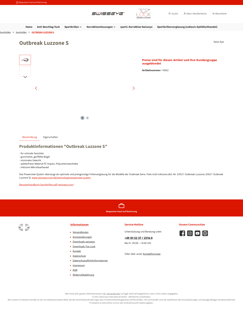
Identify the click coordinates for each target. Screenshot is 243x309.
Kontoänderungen (82, 236)
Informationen (79, 224)
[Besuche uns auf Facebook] (182, 233)
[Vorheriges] (36, 88)
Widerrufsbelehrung (83, 274)
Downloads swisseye (84, 241)
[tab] (29, 137)
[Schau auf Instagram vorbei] (189, 233)
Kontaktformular (152, 253)
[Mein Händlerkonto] (195, 13)
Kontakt (77, 251)
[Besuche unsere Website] (205, 233)
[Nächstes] (133, 88)
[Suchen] (173, 13)
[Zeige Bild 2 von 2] (87, 118)
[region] (77, 88)
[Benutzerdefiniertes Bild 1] (24, 227)
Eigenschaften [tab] (50, 137)
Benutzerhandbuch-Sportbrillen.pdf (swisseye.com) (46, 184)
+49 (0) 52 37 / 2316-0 (138, 238)
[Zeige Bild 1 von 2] (82, 118)
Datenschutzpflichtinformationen (90, 260)
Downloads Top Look (84, 246)
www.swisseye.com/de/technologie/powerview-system (61, 177)
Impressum (79, 265)
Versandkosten (80, 232)
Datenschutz (79, 255)
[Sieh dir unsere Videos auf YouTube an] (197, 233)
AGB (75, 269)
